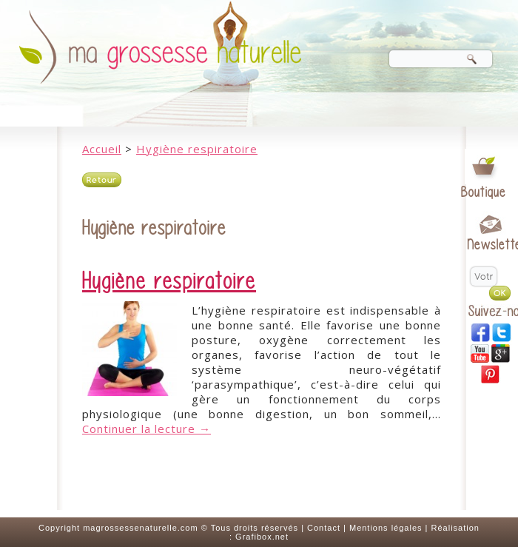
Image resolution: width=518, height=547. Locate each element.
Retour (102, 180)
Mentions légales (386, 527)
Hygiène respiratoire (197, 148)
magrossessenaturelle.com (140, 527)
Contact (323, 527)
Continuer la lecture (146, 428)
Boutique (483, 192)
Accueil (101, 148)
